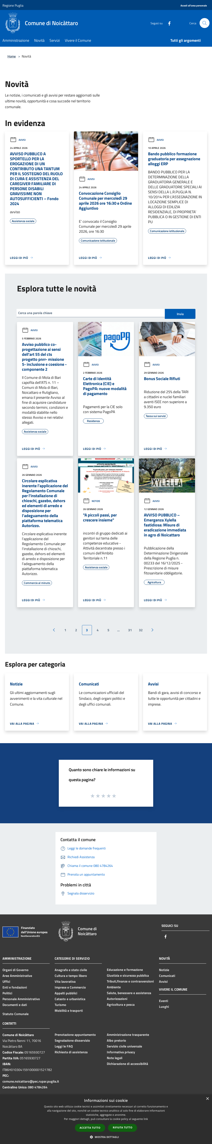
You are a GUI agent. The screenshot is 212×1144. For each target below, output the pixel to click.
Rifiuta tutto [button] (122, 1127)
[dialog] (106, 1119)
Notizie (91, 501)
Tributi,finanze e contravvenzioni (130, 981)
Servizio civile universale (124, 1046)
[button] (106, 1137)
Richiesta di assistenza (71, 1052)
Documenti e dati (14, 1004)
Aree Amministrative (17, 975)
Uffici (6, 981)
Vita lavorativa (65, 981)
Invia (180, 313)
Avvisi (18, 140)
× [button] (207, 1098)
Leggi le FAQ (64, 1046)
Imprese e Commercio (70, 987)
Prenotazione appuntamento (75, 1034)
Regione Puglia (12, 5)
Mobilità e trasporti (69, 1010)
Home (11, 56)
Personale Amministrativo (21, 998)
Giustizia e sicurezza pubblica (128, 975)
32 (141, 630)
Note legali (114, 1057)
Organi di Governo (15, 969)
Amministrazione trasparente (128, 1034)
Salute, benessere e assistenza (129, 992)
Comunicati (167, 975)
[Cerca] (205, 23)
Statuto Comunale (15, 1013)
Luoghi (164, 1006)
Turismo (60, 1004)
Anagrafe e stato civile (71, 969)
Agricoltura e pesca (121, 1004)
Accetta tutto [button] (90, 1127)
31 (130, 630)
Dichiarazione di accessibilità (127, 1063)
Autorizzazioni (117, 998)
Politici (7, 993)
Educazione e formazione (125, 969)
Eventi (163, 1000)
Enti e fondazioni (14, 987)
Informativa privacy (121, 1052)
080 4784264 (37, 1087)
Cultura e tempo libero (71, 975)
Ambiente (114, 987)
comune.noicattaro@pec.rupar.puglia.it (30, 1081)
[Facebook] (168, 23)
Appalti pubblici (66, 993)
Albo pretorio (116, 1040)
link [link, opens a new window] (146, 1119)
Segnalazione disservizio (72, 1040)
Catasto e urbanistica (70, 998)
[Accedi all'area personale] (194, 6)
